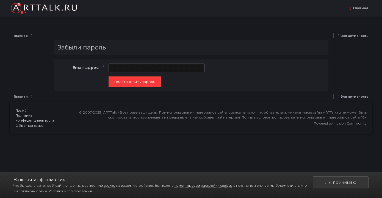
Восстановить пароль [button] (134, 81)
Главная (360, 8)
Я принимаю (340, 182)
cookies (109, 185)
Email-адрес (86, 67)
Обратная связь (29, 125)
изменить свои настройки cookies (203, 185)
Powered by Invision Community (340, 123)
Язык (20, 110)
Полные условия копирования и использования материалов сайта (301, 117)
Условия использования (70, 191)
